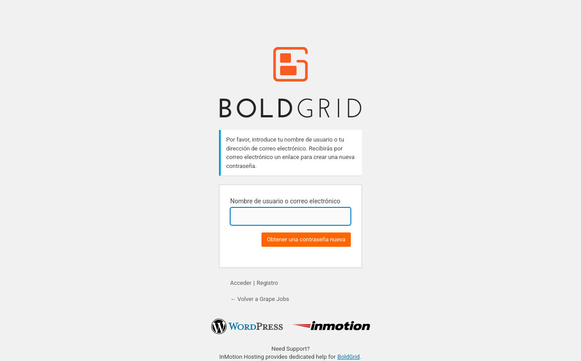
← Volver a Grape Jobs (259, 299)
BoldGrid (348, 356)
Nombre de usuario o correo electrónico (285, 201)
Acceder (241, 282)
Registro (267, 282)
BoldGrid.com (290, 83)
